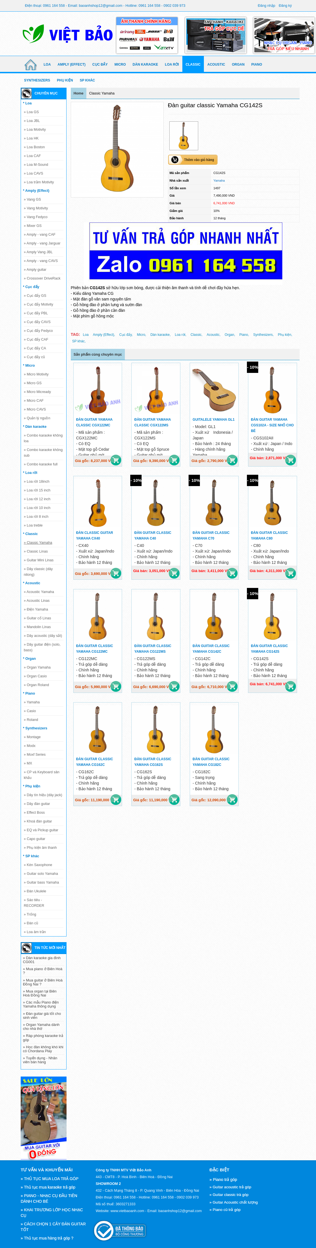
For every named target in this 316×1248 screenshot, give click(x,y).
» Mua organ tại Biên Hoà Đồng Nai (40, 993)
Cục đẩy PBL (36, 313)
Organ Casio (35, 676)
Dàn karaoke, (160, 335)
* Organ (29, 659)
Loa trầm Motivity (39, 182)
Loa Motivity (35, 130)
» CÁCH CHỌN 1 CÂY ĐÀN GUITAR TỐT (53, 1227)
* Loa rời (30, 473)
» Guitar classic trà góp (229, 1195)
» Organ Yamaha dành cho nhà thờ (41, 1027)
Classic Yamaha (38, 543)
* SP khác (31, 856)
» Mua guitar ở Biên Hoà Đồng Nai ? (43, 982)
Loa (47, 64)
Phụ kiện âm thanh (40, 848)
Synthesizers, (263, 335)
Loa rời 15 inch (37, 490)
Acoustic (216, 64)
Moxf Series (35, 755)
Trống (30, 914)
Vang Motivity (36, 208)
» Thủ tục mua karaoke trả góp (48, 1187)
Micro (120, 64)
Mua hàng (115, 460)
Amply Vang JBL (38, 252)
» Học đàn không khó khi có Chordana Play (43, 1049)
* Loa (27, 103)
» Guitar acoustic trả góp (230, 1187)
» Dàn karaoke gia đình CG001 (42, 960)
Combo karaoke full (40, 464)
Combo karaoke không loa (43, 438)
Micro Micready (37, 392)
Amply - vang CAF (39, 235)
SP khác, (79, 341)
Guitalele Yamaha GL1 (213, 420)
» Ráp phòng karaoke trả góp (43, 1038)
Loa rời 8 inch (36, 517)
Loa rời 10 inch (37, 508)
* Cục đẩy (31, 287)
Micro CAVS (35, 409)
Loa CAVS (33, 173)
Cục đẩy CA (35, 348)
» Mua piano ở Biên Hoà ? (42, 971)
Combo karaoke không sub (43, 452)
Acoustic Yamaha (39, 592)
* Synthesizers (35, 728)
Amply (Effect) (71, 64)
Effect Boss (34, 813)
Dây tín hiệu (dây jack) (43, 795)
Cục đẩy (100, 64)
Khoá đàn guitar (38, 821)
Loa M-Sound (36, 165)
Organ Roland (36, 685)
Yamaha (32, 702)
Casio (30, 711)
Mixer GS (33, 226)
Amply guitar (35, 270)
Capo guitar (34, 839)
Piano (256, 64)
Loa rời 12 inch (37, 499)
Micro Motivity (36, 374)
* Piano (29, 693)
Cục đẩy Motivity (38, 304)
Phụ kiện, (285, 335)
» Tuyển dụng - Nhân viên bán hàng (40, 1060)
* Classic (30, 534)
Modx (29, 746)
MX (28, 763)
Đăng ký (285, 6)
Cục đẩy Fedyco (38, 331)
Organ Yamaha (37, 667)
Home (79, 93)
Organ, (230, 335)
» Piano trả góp (223, 1179)
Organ (238, 64)
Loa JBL (32, 121)
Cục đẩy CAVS (37, 322)
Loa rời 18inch (37, 482)
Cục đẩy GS (35, 296)
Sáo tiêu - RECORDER (34, 903)
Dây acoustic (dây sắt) (43, 636)
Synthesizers (37, 80)
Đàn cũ (31, 923)
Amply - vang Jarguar (42, 243)
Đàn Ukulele (35, 891)
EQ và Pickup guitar (41, 830)
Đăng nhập (267, 6)
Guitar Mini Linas (39, 560)
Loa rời (172, 64)
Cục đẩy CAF (36, 339)
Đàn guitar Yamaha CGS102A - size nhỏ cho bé (272, 425)
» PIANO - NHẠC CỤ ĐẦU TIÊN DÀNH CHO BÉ (49, 1198)
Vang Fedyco (36, 217)
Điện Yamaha (36, 609)
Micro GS (33, 383)
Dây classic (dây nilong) (38, 572)
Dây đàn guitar (37, 804)
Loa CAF (32, 156)
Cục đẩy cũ (34, 357)
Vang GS (32, 199)
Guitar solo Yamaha (41, 874)
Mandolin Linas (37, 627)
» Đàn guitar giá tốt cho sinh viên (42, 1015)
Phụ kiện (65, 80)
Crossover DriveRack (42, 278)
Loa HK (31, 138)
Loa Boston (34, 147)
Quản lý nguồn (37, 418)
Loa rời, (180, 335)
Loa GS (31, 112)
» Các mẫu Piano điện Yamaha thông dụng (41, 1004)
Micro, (141, 335)
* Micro (29, 366)
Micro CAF (34, 401)
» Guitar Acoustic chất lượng (234, 1202)
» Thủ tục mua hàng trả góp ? (47, 1238)
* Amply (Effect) (36, 191)
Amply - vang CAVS (41, 261)
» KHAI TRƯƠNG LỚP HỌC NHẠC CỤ (52, 1213)
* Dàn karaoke (34, 427)
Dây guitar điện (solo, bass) (42, 647)
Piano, (244, 335)
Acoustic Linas (37, 601)
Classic (193, 64)
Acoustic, (214, 335)
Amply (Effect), (104, 335)
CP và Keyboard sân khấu (41, 775)
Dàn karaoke (145, 64)
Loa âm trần (35, 932)
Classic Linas (36, 551)
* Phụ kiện (31, 786)
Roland (31, 720)
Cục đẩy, (126, 335)
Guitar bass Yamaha (41, 882)
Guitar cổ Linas (37, 618)
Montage (32, 737)
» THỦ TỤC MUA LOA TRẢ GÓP (49, 1178)
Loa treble (33, 525)
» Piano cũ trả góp (225, 1210)
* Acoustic (31, 583)
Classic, (196, 335)
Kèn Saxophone (38, 865)
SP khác (87, 80)
